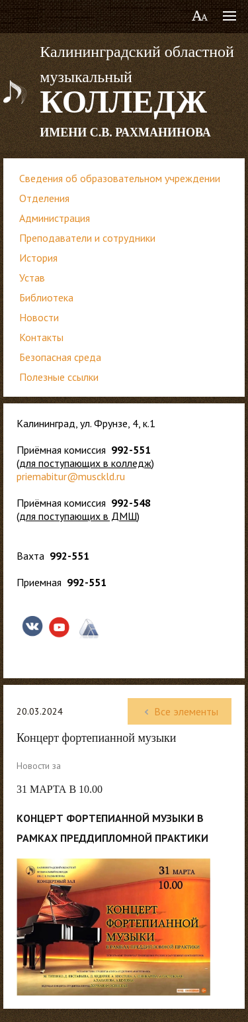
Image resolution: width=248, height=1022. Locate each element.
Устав (32, 277)
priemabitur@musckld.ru (71, 476)
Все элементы (179, 711)
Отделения (44, 198)
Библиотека (46, 297)
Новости (39, 317)
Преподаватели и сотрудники (87, 237)
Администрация (54, 218)
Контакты (41, 337)
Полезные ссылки (59, 376)
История (38, 257)
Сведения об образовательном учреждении (119, 178)
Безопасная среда (60, 357)
